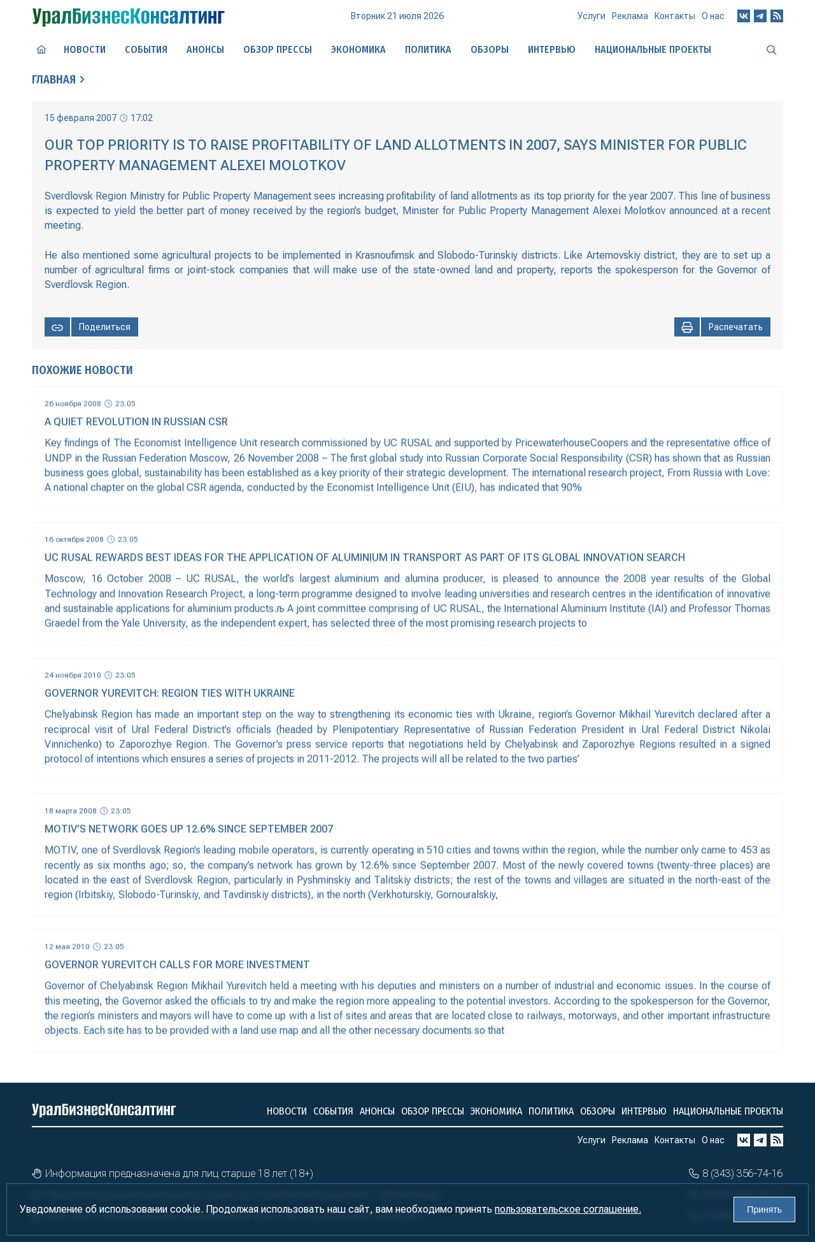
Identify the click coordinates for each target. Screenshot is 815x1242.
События (146, 49)
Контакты (675, 16)
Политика (428, 49)
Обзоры (490, 49)
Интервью (552, 49)
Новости (85, 49)
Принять (764, 1209)
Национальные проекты (653, 49)
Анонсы (205, 49)
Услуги (592, 16)
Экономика (358, 49)
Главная (54, 80)
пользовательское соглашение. (568, 1209)
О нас (713, 16)
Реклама (630, 16)
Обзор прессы (277, 49)
